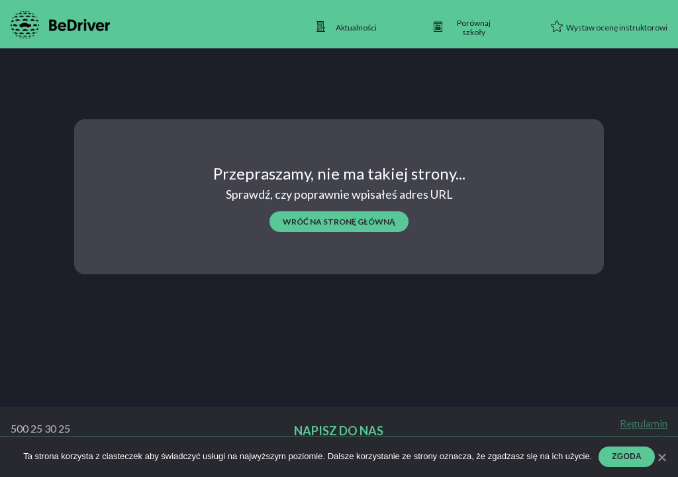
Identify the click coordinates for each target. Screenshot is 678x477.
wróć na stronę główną (339, 222)
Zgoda (627, 456)
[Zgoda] (661, 457)
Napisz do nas (338, 431)
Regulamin (643, 423)
